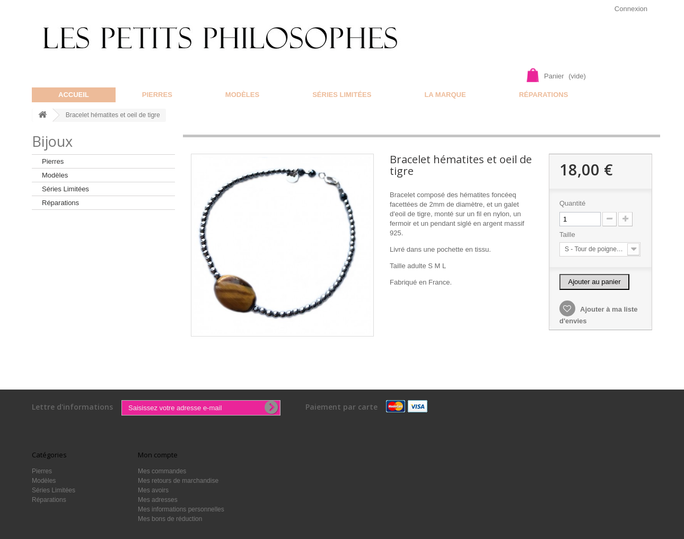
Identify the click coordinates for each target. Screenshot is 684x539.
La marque (445, 95)
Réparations (543, 95)
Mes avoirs (153, 490)
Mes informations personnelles (181, 509)
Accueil (73, 95)
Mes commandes (162, 471)
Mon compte (158, 455)
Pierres (157, 95)
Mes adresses (158, 499)
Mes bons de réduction (170, 519)
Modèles (242, 95)
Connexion (631, 9)
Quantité (572, 203)
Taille (568, 234)
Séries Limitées (341, 95)
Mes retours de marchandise (178, 480)
